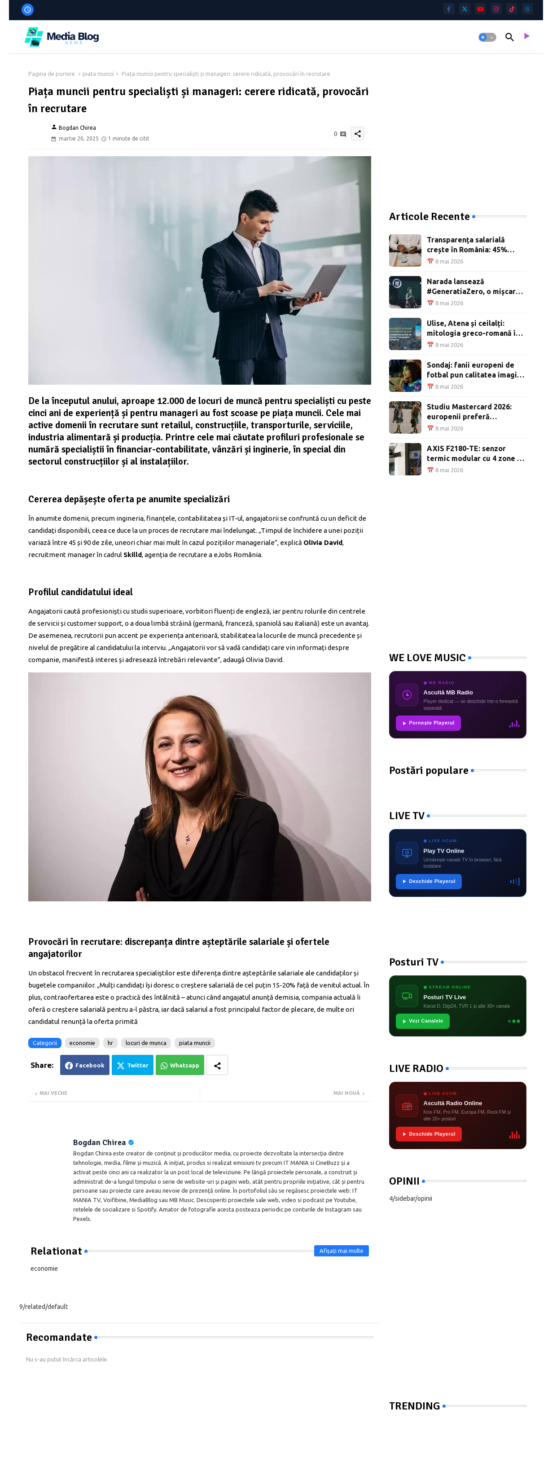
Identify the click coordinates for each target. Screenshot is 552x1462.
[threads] (527, 8)
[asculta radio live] (526, 37)
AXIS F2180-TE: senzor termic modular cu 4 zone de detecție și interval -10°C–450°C (476, 454)
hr (110, 1043)
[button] (487, 37)
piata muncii (98, 73)
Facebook (90, 1065)
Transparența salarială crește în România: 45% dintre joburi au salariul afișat (468, 245)
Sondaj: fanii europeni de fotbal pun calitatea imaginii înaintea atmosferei (476, 370)
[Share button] (217, 1065)
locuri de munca (146, 1043)
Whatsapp (184, 1065)
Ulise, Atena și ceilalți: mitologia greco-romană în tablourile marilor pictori (473, 328)
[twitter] (464, 8)
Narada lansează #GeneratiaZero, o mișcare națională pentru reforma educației (473, 287)
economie (82, 1043)
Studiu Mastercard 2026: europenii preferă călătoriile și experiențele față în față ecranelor (472, 412)
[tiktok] (511, 8)
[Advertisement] (456, 126)
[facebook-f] (449, 8)
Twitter (138, 1065)
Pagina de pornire (51, 73)
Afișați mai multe (342, 1250)
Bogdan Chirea (99, 1142)
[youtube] (480, 8)
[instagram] (496, 8)
